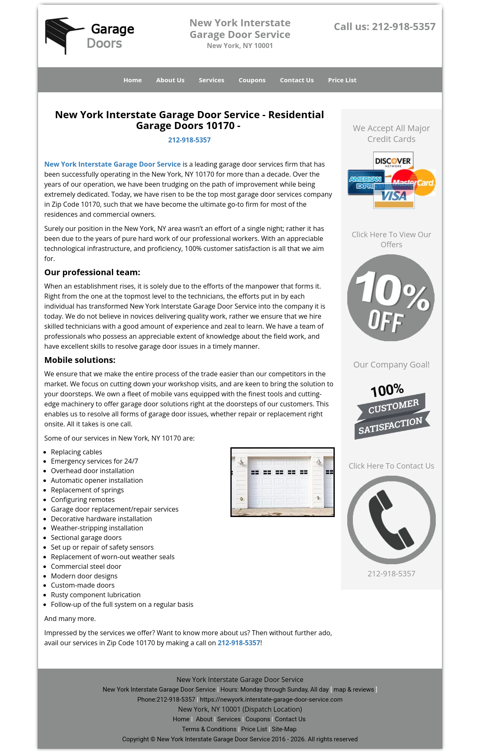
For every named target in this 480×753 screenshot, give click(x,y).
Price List (342, 80)
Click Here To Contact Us (391, 466)
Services (212, 80)
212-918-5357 (404, 26)
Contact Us (297, 80)
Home (133, 80)
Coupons (252, 80)
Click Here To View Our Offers (392, 239)
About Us (170, 80)
